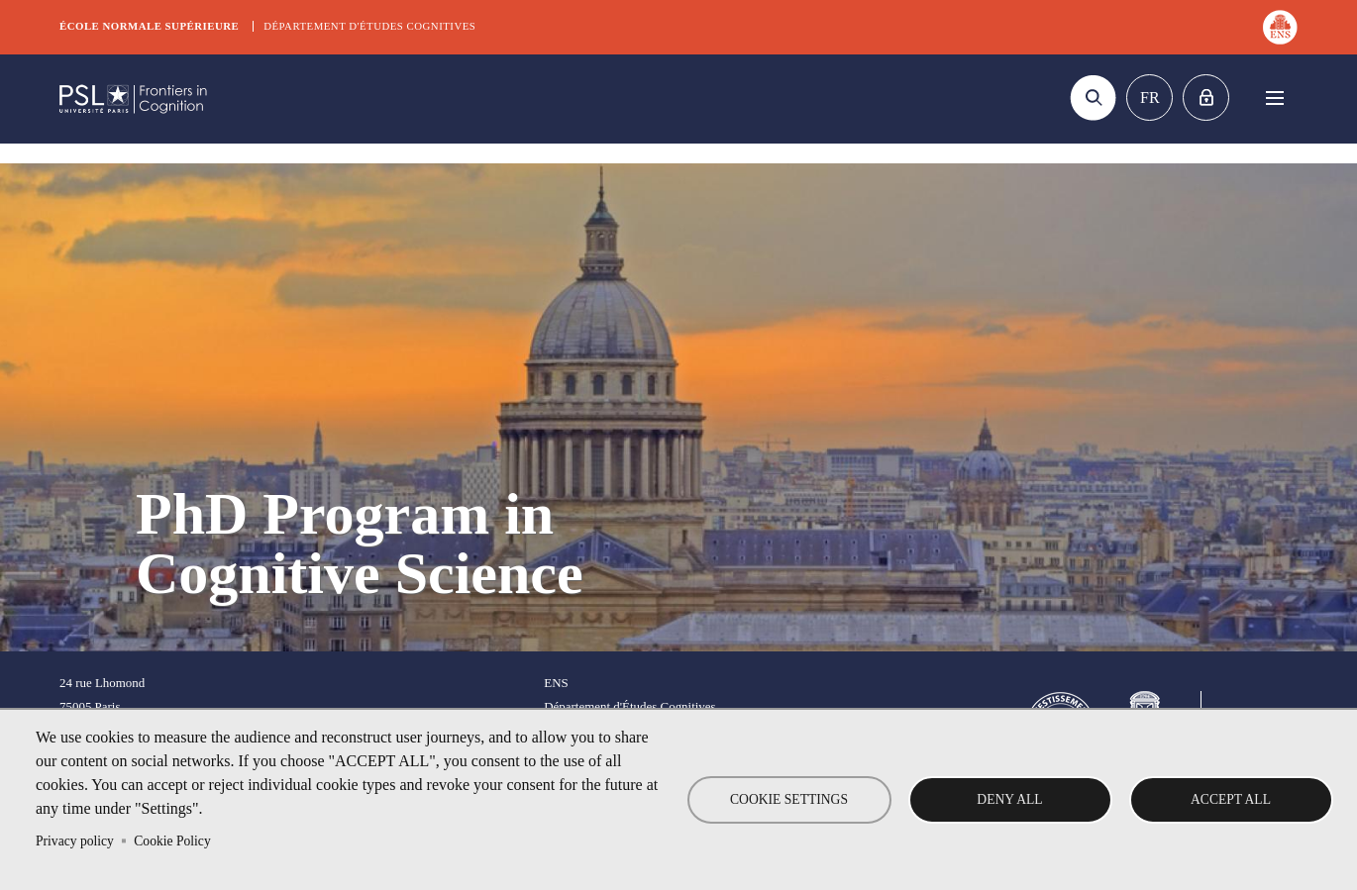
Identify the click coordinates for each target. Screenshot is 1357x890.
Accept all (1231, 799)
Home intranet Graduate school (1206, 97)
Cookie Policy (172, 841)
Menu (1274, 97)
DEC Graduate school (133, 99)
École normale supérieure (149, 26)
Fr (1150, 97)
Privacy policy (75, 841)
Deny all (1009, 799)
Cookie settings (789, 799)
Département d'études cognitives (369, 26)
